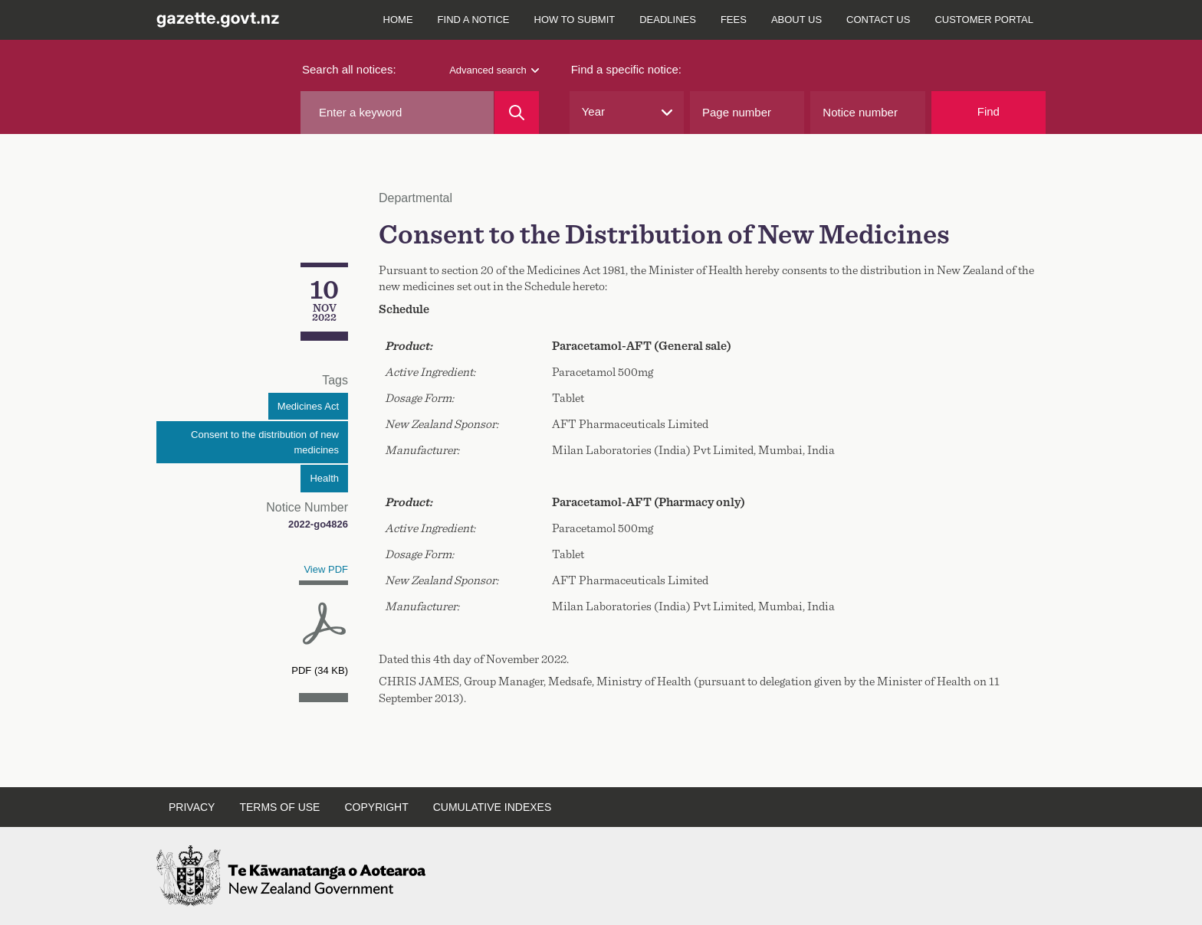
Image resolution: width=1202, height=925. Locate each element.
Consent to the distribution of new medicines (265, 442)
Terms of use (279, 807)
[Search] (516, 112)
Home (398, 19)
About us (796, 19)
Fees (734, 19)
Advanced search (493, 70)
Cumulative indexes (492, 807)
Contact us (878, 19)
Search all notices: (349, 69)
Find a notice (474, 19)
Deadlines (667, 19)
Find (988, 111)
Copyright (376, 807)
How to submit (575, 19)
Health (324, 478)
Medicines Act (308, 406)
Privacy (192, 807)
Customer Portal (983, 19)
